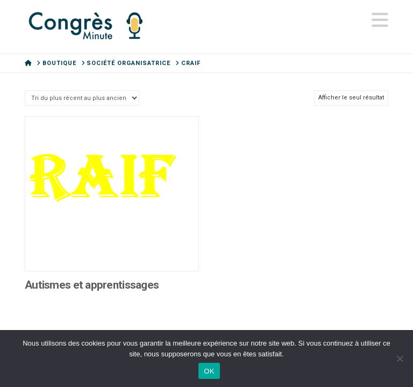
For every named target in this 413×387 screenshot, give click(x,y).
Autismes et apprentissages (92, 284)
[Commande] (82, 98)
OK (209, 371)
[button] (380, 20)
